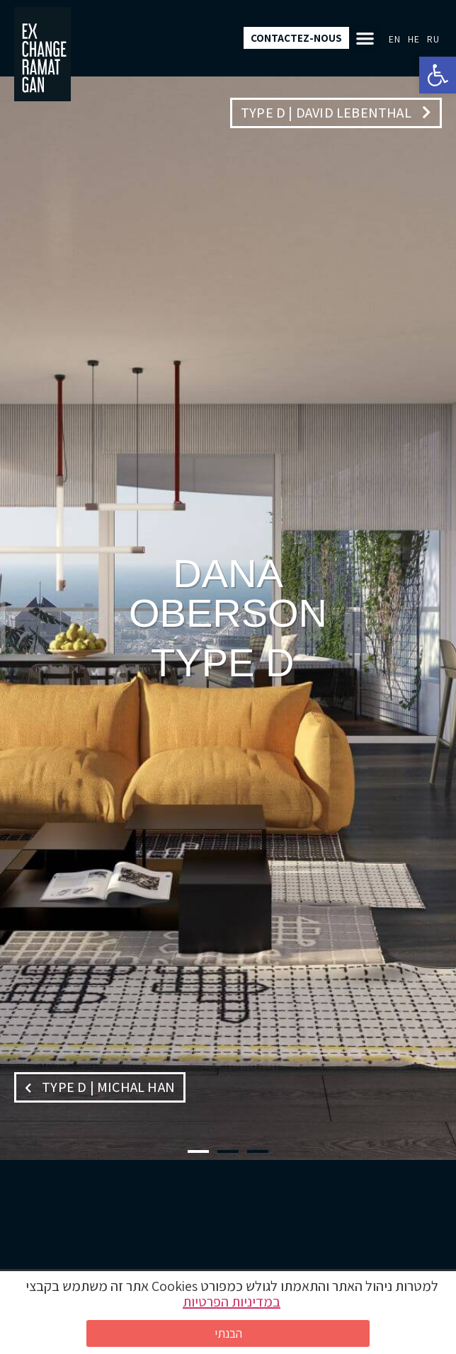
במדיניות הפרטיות (231, 1301)
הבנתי (228, 1333)
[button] (437, 75)
